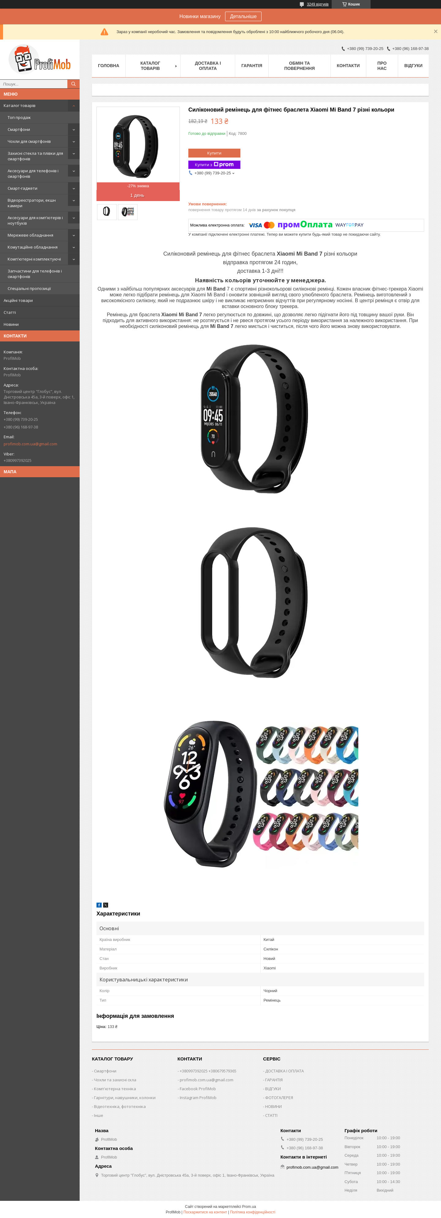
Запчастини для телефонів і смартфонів (35, 273)
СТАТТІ (271, 1115)
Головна (108, 65)
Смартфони (19, 129)
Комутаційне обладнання (33, 247)
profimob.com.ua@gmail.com (30, 444)
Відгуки (413, 65)
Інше (98, 1115)
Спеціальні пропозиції (29, 288)
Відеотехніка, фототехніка (120, 1106)
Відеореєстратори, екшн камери (32, 202)
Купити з (214, 165)
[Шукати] (73, 84)
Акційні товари (18, 300)
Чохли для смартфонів (29, 141)
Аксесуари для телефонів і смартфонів (33, 173)
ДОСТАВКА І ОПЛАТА (284, 1071)
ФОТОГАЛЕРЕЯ (279, 1097)
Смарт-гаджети (22, 188)
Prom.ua (249, 1207)
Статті (10, 312)
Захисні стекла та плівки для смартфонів (35, 156)
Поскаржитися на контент (205, 1212)
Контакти (348, 65)
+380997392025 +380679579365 (208, 1071)
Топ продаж (19, 117)
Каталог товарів (20, 105)
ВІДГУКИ (273, 1088)
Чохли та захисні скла (115, 1080)
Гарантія (251, 65)
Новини (11, 324)
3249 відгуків (318, 4)
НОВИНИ (273, 1106)
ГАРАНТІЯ (274, 1080)
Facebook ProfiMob (198, 1088)
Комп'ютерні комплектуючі (34, 259)
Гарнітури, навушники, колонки (125, 1097)
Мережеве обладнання (30, 235)
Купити (214, 153)
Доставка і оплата (208, 66)
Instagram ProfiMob (198, 1097)
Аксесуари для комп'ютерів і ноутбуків (35, 220)
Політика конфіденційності (252, 1212)
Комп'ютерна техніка (115, 1088)
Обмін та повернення (299, 66)
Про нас (381, 66)
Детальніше (243, 16)
